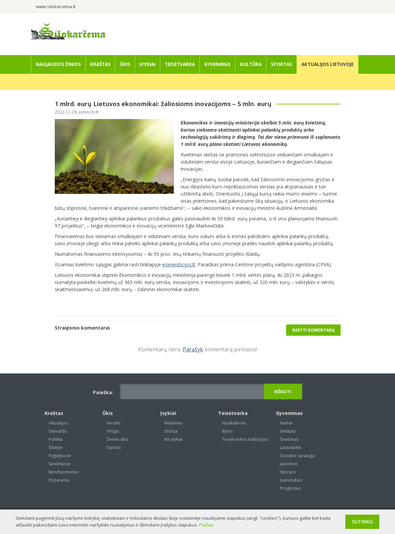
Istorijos (288, 472)
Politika (56, 439)
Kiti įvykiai (173, 439)
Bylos (227, 431)
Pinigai (112, 431)
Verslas (113, 423)
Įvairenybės (291, 480)
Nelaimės (173, 423)
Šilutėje (56, 447)
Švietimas (289, 439)
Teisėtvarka (180, 64)
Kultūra (251, 64)
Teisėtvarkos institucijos (245, 439)
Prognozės (290, 488)
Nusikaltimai (234, 423)
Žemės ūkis (117, 439)
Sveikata (288, 431)
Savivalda (58, 431)
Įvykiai (147, 64)
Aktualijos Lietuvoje (327, 64)
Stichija (171, 431)
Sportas (281, 64)
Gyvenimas (217, 64)
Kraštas (100, 64)
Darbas (113, 447)
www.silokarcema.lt (56, 6)
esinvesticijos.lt (178, 264)
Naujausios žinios (58, 64)
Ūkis (125, 64)
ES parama (59, 480)
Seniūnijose (59, 464)
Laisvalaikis (290, 447)
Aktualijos (58, 423)
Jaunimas (288, 464)
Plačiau (206, 525)
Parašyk (193, 349)
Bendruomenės (64, 472)
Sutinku (362, 521)
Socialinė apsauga (297, 455)
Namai (286, 423)
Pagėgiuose (60, 455)
